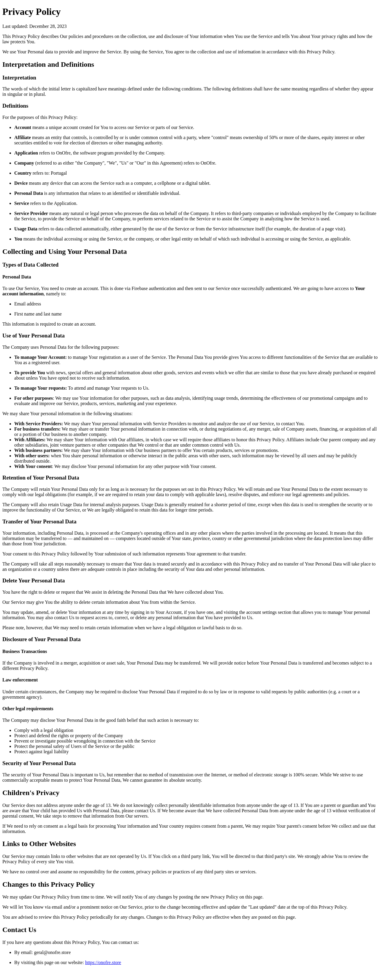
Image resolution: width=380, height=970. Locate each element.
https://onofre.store (103, 962)
